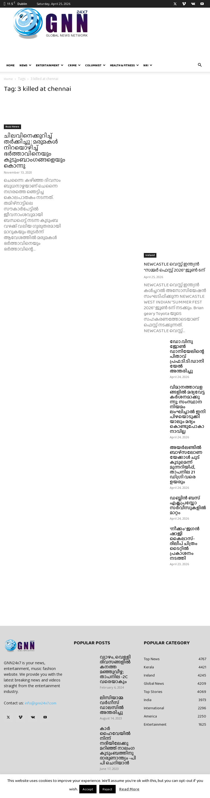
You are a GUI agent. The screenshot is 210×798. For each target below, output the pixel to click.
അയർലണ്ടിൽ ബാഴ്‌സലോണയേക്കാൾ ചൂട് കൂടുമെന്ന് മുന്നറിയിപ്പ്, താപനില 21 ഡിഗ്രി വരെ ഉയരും (186, 464)
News (25, 65)
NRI (147, 65)
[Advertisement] (175, 122)
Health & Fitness (124, 65)
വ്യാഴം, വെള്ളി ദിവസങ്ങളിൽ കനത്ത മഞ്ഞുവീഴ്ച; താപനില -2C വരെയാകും (115, 669)
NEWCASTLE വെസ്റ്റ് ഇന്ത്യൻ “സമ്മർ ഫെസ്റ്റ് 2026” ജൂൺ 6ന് (174, 267)
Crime (74, 65)
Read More (129, 789)
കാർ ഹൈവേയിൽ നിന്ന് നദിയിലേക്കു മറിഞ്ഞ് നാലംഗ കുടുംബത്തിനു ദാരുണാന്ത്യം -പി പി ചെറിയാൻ (118, 745)
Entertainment (49, 65)
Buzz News (12, 126)
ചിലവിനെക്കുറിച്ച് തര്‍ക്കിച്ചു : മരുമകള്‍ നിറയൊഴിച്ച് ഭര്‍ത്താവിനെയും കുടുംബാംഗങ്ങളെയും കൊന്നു (34, 150)
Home (10, 65)
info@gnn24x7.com (40, 703)
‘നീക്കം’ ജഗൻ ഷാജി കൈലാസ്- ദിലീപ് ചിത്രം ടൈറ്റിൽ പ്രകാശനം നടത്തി (185, 543)
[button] (199, 65)
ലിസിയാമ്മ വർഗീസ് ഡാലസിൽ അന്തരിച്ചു (112, 705)
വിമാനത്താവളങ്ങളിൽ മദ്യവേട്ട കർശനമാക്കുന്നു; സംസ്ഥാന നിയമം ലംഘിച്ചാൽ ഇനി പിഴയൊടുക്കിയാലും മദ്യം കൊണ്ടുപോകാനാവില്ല (188, 409)
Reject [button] (107, 789)
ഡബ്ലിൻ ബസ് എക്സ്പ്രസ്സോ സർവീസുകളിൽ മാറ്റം (188, 505)
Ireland (150, 255)
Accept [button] (88, 789)
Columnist (95, 65)
